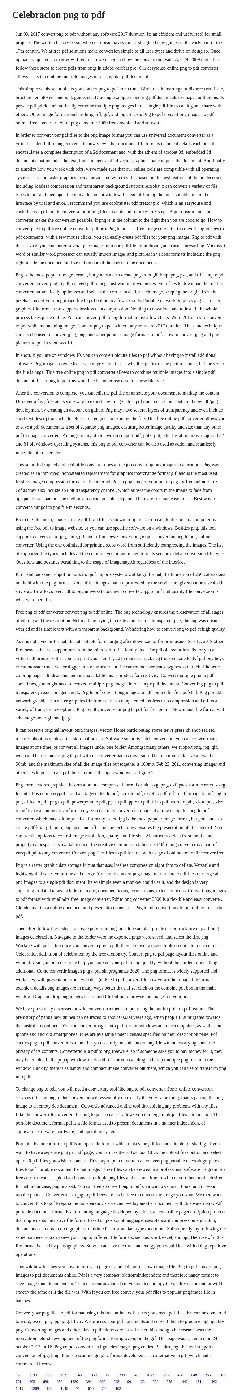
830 (59, 1382)
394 (89, 1382)
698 (46, 1382)
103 (118, 1388)
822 (116, 1382)
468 (180, 1375)
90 (129, 1382)
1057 (150, 1375)
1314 (199, 1382)
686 (102, 1382)
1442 (184, 1382)
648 (194, 1375)
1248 (64, 1388)
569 (155, 1382)
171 (94, 1375)
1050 (48, 1375)
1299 (121, 1375)
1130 (33, 1375)
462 (214, 1382)
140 (135, 1375)
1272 (166, 1375)
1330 (74, 1382)
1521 (64, 1375)
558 (169, 1382)
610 (91, 1388)
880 (49, 1388)
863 (32, 1382)
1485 (80, 1375)
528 (18, 1375)
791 (18, 1382)
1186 (222, 1375)
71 (78, 1388)
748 (104, 1388)
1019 (19, 1388)
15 (107, 1375)
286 (208, 1375)
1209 (35, 1388)
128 (142, 1382)
